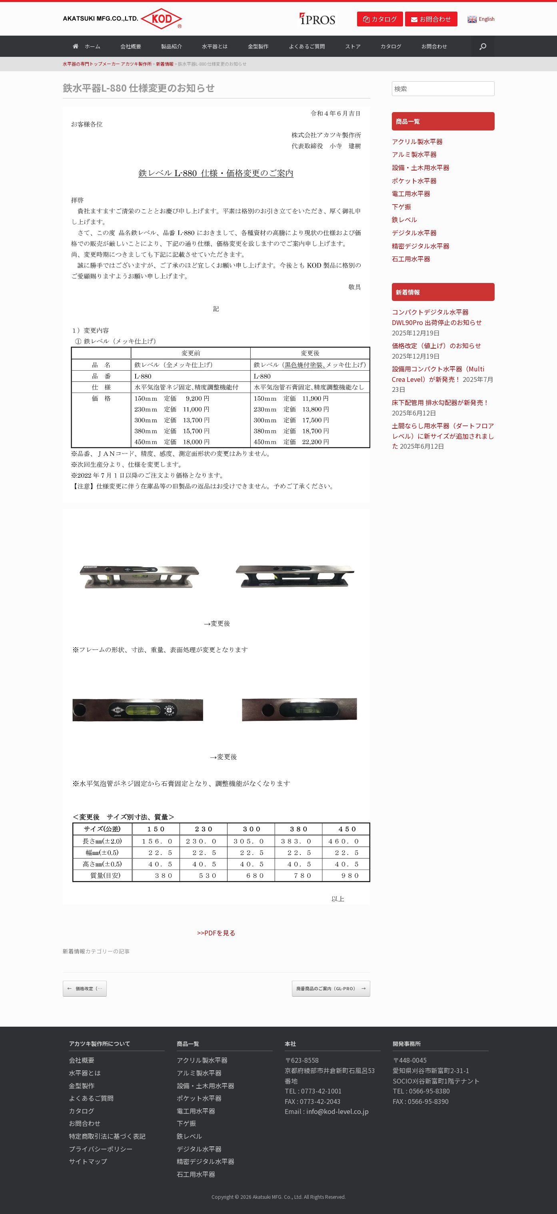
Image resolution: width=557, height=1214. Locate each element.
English (481, 18)
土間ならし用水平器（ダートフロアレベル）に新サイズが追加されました (443, 436)
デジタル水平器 (414, 232)
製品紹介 (171, 46)
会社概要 (130, 46)
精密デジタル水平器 (420, 246)
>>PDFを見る (216, 932)
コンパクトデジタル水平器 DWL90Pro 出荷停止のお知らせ (437, 317)
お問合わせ (434, 46)
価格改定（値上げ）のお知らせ (436, 345)
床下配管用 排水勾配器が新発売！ (440, 402)
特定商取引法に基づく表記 (107, 1136)
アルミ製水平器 (414, 154)
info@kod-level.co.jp (337, 1111)
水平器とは (215, 46)
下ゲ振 (401, 206)
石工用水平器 (411, 258)
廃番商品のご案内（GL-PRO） (331, 988)
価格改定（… (84, 988)
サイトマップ (88, 1161)
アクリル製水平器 (417, 141)
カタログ (391, 46)
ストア (353, 46)
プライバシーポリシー (101, 1149)
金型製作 (258, 46)
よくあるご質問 (307, 46)
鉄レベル (404, 219)
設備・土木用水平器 (420, 167)
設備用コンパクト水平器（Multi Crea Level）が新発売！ (438, 374)
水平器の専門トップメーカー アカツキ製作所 (107, 63)
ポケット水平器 (414, 180)
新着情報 (165, 63)
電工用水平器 (411, 193)
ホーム (86, 46)
